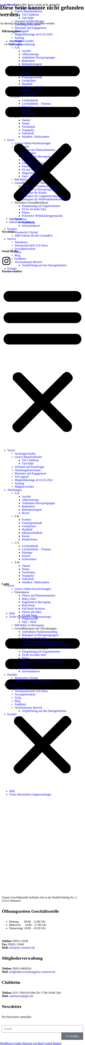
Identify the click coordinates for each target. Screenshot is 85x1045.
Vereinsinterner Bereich (28, 261)
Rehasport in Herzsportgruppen (40, 189)
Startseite (5, 4)
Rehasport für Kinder (34, 192)
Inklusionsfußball (32, 87)
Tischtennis (28, 126)
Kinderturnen (29, 93)
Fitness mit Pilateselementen (38, 149)
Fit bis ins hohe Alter (34, 209)
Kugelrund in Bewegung (36, 156)
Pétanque (27, 106)
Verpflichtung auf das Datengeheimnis (44, 265)
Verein (11, 450)
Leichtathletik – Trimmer (36, 103)
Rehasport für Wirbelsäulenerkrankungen (46, 199)
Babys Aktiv (29, 153)
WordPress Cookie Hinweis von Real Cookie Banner (31, 1043)
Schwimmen (29, 113)
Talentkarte (21, 242)
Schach (26, 110)
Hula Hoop (28, 159)
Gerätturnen (29, 80)
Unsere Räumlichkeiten (28, 11)
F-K (17, 70)
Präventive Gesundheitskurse (31, 202)
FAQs (18, 252)
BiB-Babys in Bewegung (29, 179)
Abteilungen (14, 44)
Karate (26, 90)
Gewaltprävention (25, 248)
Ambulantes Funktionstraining (39, 186)
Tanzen (26, 120)
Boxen (25, 67)
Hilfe (12, 791)
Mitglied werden (24, 41)
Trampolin (28, 130)
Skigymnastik (30, 172)
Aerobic (26, 50)
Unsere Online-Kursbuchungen (33, 143)
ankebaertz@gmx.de (21, 996)
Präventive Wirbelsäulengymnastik (42, 215)
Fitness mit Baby (31, 166)
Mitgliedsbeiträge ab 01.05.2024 (33, 34)
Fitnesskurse (22, 146)
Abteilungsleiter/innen (28, 24)
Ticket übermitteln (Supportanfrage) (30, 794)
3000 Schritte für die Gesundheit (34, 235)
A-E (17, 47)
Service (11, 238)
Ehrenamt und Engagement (30, 27)
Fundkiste (20, 258)
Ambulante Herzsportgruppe (38, 57)
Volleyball (28, 133)
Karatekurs (28, 222)
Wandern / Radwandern (35, 136)
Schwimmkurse (31, 225)
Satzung (19, 37)
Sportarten (21, 219)
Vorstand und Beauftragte (29, 21)
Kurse (10, 139)
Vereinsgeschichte (25, 453)
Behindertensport (32, 64)
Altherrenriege (30, 54)
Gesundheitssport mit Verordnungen (36, 182)
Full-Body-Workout (33, 163)
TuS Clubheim (30, 14)
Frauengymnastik (32, 77)
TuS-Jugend (22, 31)
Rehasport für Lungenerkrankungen (42, 196)
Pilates (26, 212)
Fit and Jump (29, 169)
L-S (17, 97)
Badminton (28, 60)
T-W (17, 116)
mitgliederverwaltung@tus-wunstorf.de (32, 971)
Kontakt (12, 268)
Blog (17, 255)
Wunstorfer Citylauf (26, 232)
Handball (27, 83)
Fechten (26, 73)
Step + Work (29, 176)
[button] (42, 359)
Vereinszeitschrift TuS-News (31, 245)
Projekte (12, 229)
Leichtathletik (30, 100)
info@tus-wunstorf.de (22, 947)
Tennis (25, 123)
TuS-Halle (28, 17)
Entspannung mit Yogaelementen (41, 205)
